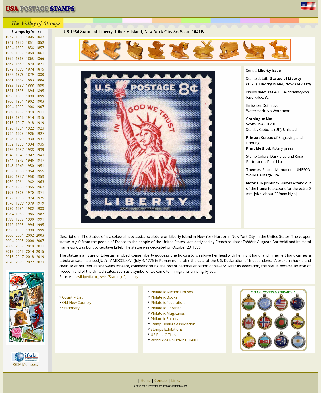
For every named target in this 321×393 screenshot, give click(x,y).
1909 (20, 112)
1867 (9, 63)
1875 (40, 69)
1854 (9, 47)
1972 (9, 197)
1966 (30, 187)
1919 (40, 122)
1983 (40, 208)
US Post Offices (163, 334)
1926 (30, 133)
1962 (30, 181)
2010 (30, 246)
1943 (40, 155)
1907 (40, 106)
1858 (9, 53)
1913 (20, 117)
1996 (9, 230)
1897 (20, 96)
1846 (30, 37)
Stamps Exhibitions (167, 329)
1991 (40, 219)
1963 (40, 181)
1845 (20, 37)
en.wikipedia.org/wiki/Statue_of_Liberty (105, 276)
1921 (20, 128)
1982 (30, 208)
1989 (20, 219)
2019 (40, 256)
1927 (40, 133)
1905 (20, 106)
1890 (40, 85)
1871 (40, 63)
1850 (20, 42)
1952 (9, 171)
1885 (9, 85)
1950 (30, 165)
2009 (20, 246)
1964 (9, 187)
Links (175, 380)
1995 (40, 224)
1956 (9, 176)
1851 (30, 42)
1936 (9, 149)
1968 (9, 192)
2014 (30, 251)
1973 (20, 197)
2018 (30, 256)
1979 (40, 203)
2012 (9, 251)
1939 (40, 149)
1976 (9, 203)
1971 (40, 192)
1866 (40, 58)
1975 (40, 197)
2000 (9, 235)
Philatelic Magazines (168, 313)
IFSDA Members (24, 364)
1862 (9, 58)
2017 (20, 256)
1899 (40, 96)
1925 (20, 133)
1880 (40, 74)
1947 (40, 160)
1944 (9, 160)
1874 (30, 69)
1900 (9, 101)
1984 (9, 213)
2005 (20, 240)
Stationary (71, 307)
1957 (20, 176)
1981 (20, 208)
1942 (30, 155)
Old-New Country (76, 302)
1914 (30, 117)
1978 (30, 203)
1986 (30, 213)
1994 (30, 224)
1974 (30, 197)
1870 (30, 63)
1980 (9, 208)
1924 (9, 133)
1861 (40, 53)
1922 (30, 128)
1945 (20, 160)
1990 (30, 219)
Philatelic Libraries (166, 307)
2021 (20, 262)
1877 (9, 74)
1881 (9, 79)
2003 (40, 235)
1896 (9, 96)
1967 (40, 187)
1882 (20, 79)
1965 (20, 187)
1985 (20, 213)
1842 (9, 37)
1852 (40, 42)
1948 (9, 165)
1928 (9, 138)
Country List (72, 297)
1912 (9, 117)
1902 (30, 101)
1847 (40, 37)
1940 (9, 155)
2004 (9, 240)
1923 (40, 128)
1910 (30, 112)
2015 (40, 251)
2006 (30, 240)
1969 (20, 192)
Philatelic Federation (168, 302)
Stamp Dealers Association (173, 324)
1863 (20, 58)
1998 (30, 230)
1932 (9, 144)
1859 (20, 53)
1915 (40, 117)
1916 (9, 122)
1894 (30, 90)
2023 (40, 262)
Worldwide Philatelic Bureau (174, 340)
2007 (40, 240)
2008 (9, 246)
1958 (30, 176)
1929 (20, 138)
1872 (9, 69)
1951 (40, 165)
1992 (9, 224)
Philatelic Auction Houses (172, 291)
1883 (30, 79)
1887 (20, 85)
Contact (160, 380)
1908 (9, 112)
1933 (20, 144)
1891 (9, 90)
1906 (30, 106)
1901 (20, 101)
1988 (9, 219)
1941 (20, 155)
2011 (40, 246)
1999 (40, 230)
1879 (30, 74)
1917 (20, 122)
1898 (30, 96)
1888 (30, 85)
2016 (9, 256)
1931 (40, 138)
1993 (20, 224)
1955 (40, 171)
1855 (20, 47)
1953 (20, 171)
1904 (9, 106)
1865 (30, 58)
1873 (20, 69)
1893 (20, 90)
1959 (40, 176)
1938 (30, 149)
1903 (40, 101)
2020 (9, 262)
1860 (30, 53)
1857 (40, 47)
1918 (30, 122)
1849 (9, 42)
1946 (30, 160)
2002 (30, 235)
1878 (20, 74)
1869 (20, 63)
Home (146, 380)
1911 (40, 112)
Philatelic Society (164, 318)
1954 (30, 171)
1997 (20, 230)
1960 (9, 181)
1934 (30, 144)
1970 (30, 192)
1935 (40, 144)
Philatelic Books (164, 297)
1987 (40, 213)
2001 (20, 235)
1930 (30, 138)
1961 (20, 181)
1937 (20, 149)
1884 (40, 79)
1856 (30, 47)
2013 (20, 251)
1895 (40, 90)
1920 (9, 128)
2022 (30, 262)
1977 (20, 203)
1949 (20, 165)
